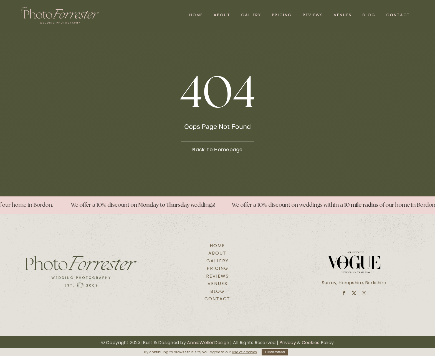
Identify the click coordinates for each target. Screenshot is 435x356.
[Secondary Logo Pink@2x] (60, 9)
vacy (290, 342)
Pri (282, 342)
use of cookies (244, 352)
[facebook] (344, 293)
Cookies (311, 342)
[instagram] (364, 293)
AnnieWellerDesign (208, 342)
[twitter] (354, 293)
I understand (275, 352)
